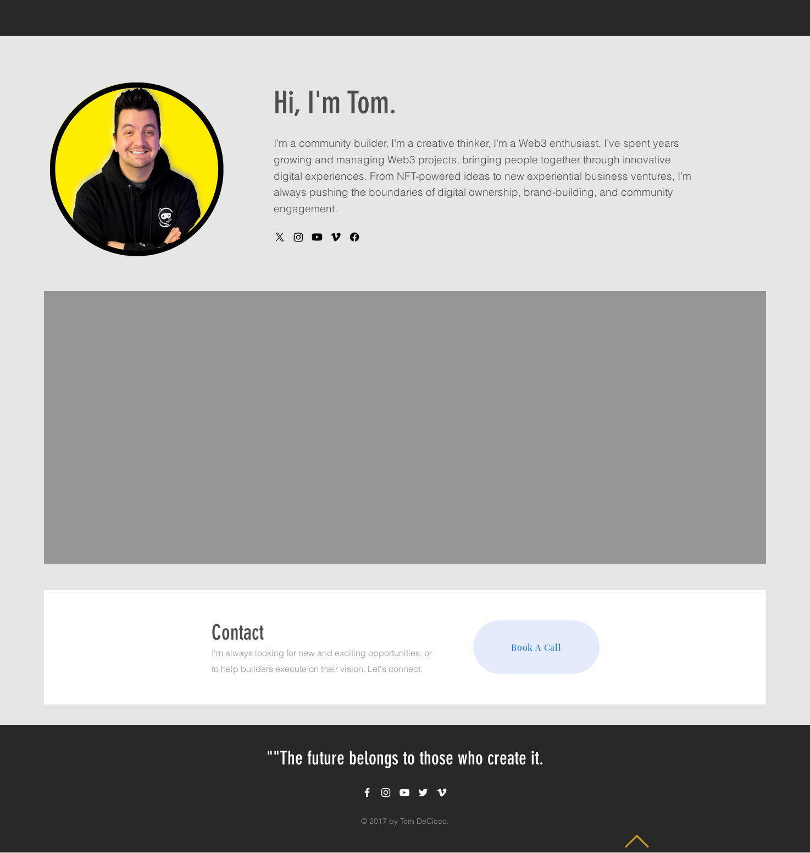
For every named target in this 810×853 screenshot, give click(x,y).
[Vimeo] (336, 237)
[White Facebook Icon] (367, 792)
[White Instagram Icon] (386, 792)
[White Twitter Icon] (423, 792)
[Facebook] (354, 237)
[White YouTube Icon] (404, 792)
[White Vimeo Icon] (442, 792)
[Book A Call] (536, 647)
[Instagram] (298, 237)
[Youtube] (317, 237)
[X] (280, 237)
